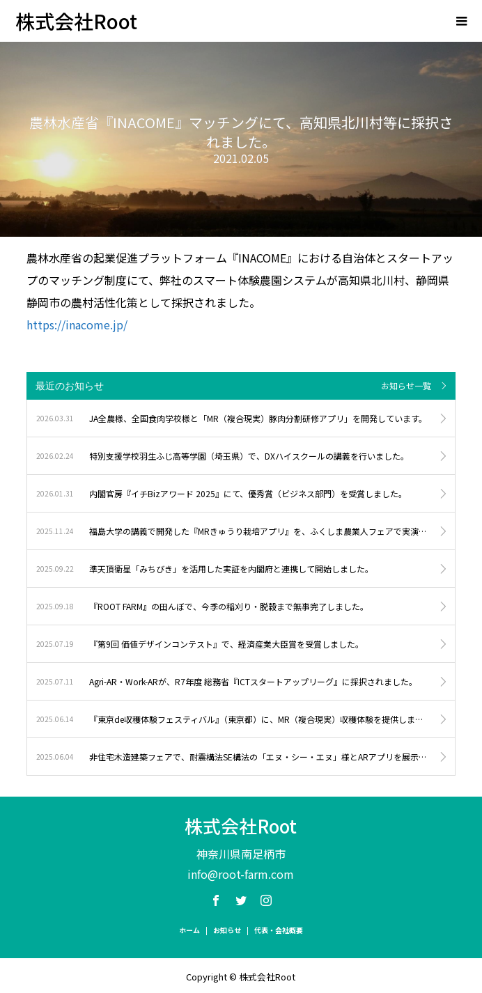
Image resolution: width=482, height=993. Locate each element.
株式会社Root (76, 21)
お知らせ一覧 (406, 385)
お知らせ (227, 930)
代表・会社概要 (278, 930)
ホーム (189, 930)
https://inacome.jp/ (76, 324)
